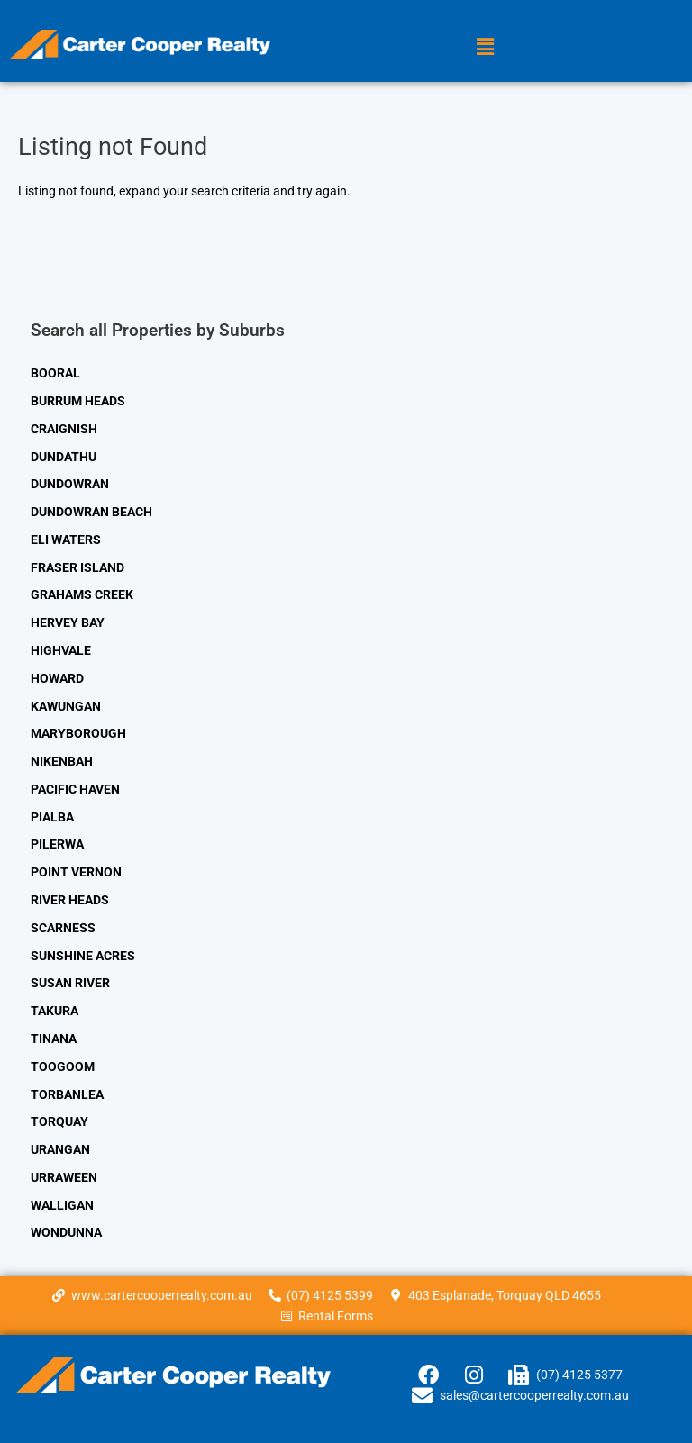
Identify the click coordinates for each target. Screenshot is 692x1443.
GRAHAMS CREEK (82, 594)
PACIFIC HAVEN (75, 789)
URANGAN (60, 1149)
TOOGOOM (63, 1066)
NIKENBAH (62, 761)
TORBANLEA (67, 1094)
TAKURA (54, 1010)
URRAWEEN (64, 1177)
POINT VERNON (76, 872)
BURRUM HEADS (78, 401)
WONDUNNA (66, 1232)
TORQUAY (59, 1121)
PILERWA (57, 844)
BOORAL (55, 373)
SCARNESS (63, 928)
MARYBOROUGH (78, 733)
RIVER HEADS (70, 900)
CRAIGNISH (64, 429)
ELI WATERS (66, 539)
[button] (485, 47)
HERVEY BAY (68, 622)
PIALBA (52, 817)
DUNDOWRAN (70, 483)
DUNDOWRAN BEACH (91, 511)
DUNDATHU (63, 456)
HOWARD (57, 678)
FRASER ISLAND (77, 567)
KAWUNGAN (66, 706)
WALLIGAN (62, 1205)
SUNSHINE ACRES (83, 955)
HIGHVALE (61, 650)
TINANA (54, 1038)
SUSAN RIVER (70, 983)
